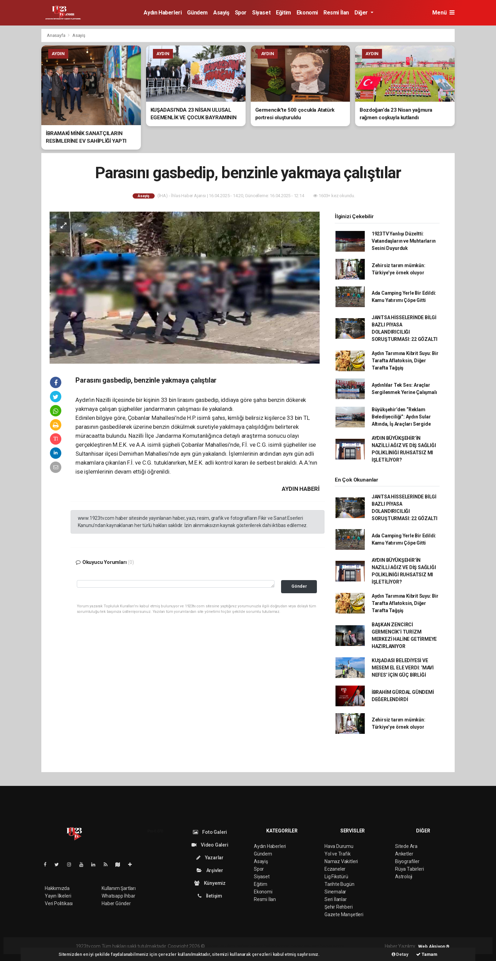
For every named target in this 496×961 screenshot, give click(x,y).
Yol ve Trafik (337, 854)
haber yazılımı (220, 946)
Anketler (404, 854)
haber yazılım (305, 946)
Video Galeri (210, 845)
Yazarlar (210, 857)
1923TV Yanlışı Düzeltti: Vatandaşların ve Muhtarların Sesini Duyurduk (404, 241)
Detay (400, 954)
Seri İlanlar (335, 899)
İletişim (210, 896)
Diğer (361, 12)
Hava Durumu (338, 846)
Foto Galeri (210, 832)
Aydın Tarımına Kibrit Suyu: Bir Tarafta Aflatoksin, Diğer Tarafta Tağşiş (405, 361)
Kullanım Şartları (119, 888)
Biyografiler (407, 861)
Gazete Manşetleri (343, 914)
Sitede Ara (406, 846)
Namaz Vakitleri (341, 861)
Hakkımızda (57, 888)
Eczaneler (334, 869)
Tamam (426, 954)
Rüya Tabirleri (409, 869)
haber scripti (277, 946)
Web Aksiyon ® (434, 946)
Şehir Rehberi (338, 907)
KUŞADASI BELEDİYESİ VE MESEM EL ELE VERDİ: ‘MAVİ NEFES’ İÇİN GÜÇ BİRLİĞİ (403, 668)
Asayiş (221, 12)
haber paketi (249, 946)
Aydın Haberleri (163, 12)
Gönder (299, 586)
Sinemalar (335, 891)
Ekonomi (307, 12)
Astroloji (403, 876)
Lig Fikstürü (336, 876)
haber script (332, 946)
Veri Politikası (59, 903)
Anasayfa (56, 35)
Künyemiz (210, 883)
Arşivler (210, 870)
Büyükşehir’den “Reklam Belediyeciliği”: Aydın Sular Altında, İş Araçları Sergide (401, 417)
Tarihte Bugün (339, 884)
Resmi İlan (336, 12)
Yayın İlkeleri (58, 896)
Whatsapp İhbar (118, 896)
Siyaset (261, 12)
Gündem (197, 12)
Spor (241, 12)
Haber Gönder (116, 903)
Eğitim (283, 12)
